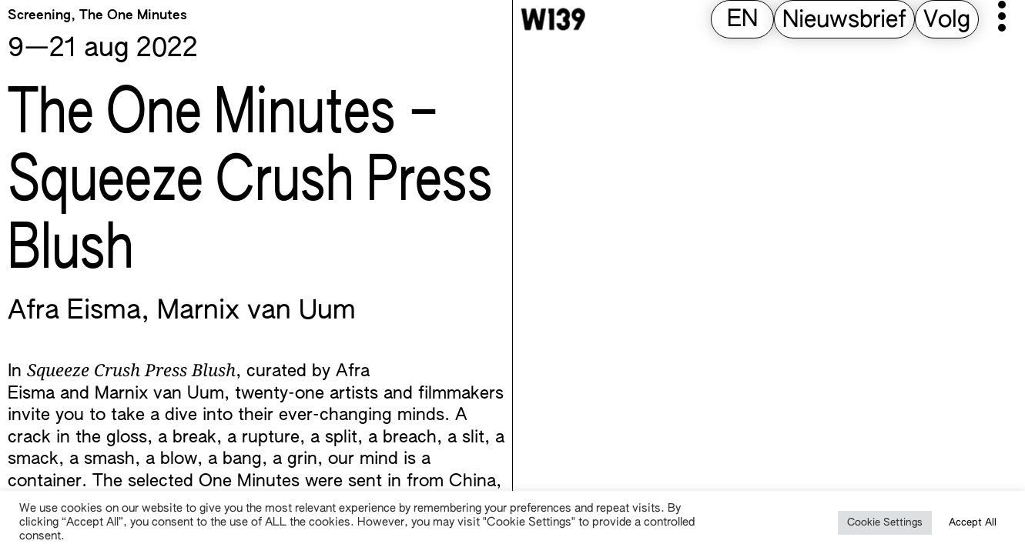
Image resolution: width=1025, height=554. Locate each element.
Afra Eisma (74, 312)
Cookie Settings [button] (885, 523)
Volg (946, 20)
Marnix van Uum (256, 312)
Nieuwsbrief (844, 20)
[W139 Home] (553, 19)
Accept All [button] (973, 523)
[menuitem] (742, 20)
